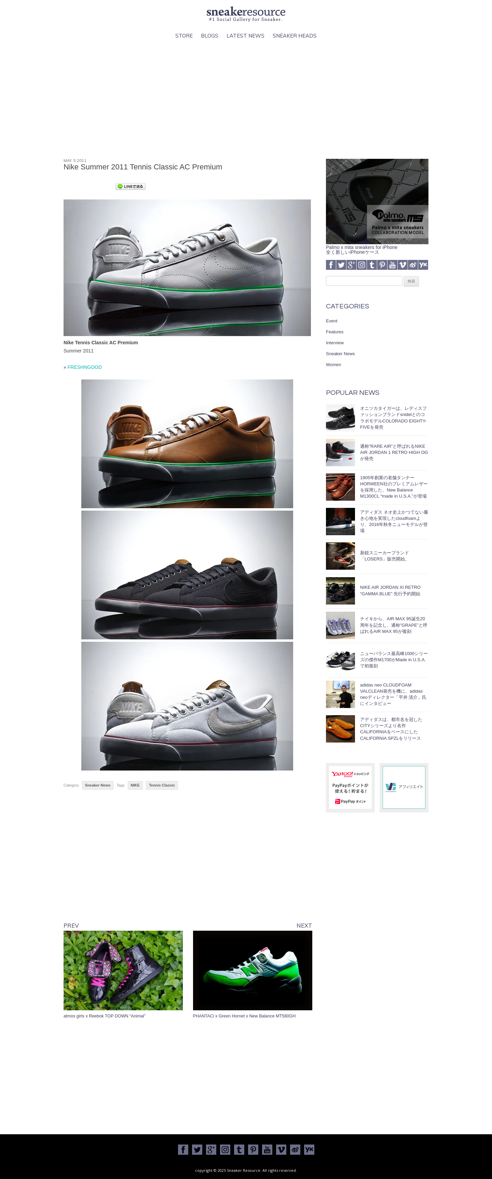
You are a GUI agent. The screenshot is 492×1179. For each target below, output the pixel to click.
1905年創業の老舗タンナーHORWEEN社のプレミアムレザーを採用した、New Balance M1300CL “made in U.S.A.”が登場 (394, 487)
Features (334, 331)
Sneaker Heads (295, 35)
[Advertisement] (246, 99)
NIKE (135, 785)
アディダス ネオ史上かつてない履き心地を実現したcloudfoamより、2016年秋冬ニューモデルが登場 (394, 521)
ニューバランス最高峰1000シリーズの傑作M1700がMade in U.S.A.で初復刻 (394, 659)
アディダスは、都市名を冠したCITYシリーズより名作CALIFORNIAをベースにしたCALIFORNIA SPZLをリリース (391, 729)
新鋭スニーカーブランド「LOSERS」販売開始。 (384, 555)
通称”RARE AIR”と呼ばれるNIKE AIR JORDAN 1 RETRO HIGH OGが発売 (394, 452)
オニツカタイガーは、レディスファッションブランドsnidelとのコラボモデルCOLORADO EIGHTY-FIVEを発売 (393, 418)
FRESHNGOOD (85, 367)
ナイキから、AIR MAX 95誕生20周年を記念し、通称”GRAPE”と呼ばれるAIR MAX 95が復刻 (393, 625)
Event (331, 320)
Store (184, 35)
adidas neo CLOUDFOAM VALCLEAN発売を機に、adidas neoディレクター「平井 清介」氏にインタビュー (393, 694)
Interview (335, 342)
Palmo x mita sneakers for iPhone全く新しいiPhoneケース (377, 247)
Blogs (209, 35)
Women (333, 364)
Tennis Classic (162, 785)
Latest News (245, 35)
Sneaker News (98, 785)
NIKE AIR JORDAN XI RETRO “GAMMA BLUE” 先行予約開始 (390, 590)
